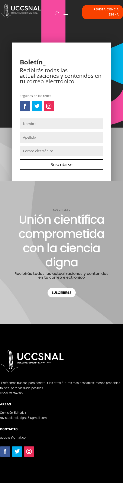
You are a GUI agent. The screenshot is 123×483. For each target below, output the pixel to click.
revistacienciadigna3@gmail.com (23, 418)
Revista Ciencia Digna (106, 12)
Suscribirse (61, 292)
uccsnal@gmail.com (14, 437)
